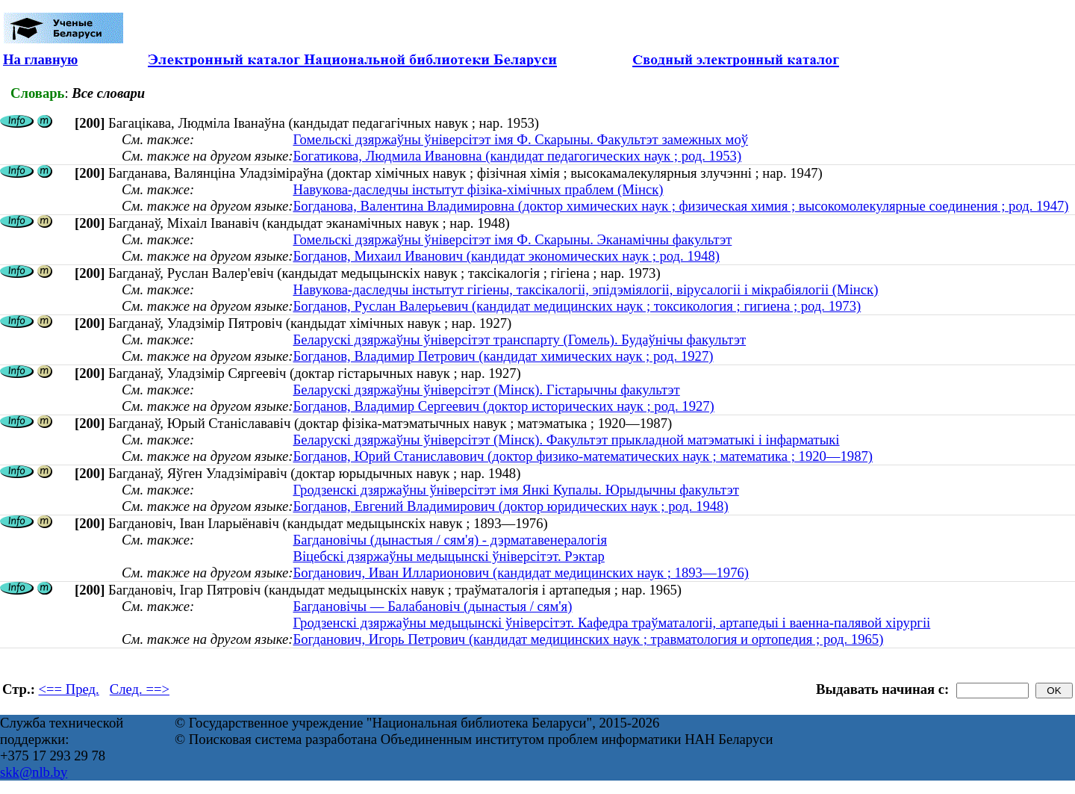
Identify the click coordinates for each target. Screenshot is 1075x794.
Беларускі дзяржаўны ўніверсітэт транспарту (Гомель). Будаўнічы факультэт (519, 339)
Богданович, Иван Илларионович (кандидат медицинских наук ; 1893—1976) (521, 572)
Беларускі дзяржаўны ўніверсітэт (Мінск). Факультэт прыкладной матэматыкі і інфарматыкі (566, 439)
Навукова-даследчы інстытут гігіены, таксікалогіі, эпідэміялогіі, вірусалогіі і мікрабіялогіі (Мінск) (585, 289)
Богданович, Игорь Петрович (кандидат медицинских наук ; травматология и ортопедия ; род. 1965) (588, 639)
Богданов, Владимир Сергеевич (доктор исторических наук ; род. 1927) (503, 406)
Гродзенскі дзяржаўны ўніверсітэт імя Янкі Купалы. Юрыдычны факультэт (515, 489)
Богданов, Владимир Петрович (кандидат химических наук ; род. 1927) (503, 356)
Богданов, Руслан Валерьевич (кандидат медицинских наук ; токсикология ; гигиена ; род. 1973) (577, 306)
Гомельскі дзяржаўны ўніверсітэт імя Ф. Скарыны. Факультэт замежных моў (520, 139)
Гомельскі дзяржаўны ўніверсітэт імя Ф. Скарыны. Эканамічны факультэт (512, 239)
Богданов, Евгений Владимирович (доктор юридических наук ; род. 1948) (510, 506)
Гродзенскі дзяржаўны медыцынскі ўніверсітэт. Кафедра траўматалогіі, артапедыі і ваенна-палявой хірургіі (611, 622)
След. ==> (139, 689)
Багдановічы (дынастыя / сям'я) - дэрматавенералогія (450, 540)
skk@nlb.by (33, 772)
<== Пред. (69, 689)
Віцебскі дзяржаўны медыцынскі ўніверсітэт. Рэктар (448, 556)
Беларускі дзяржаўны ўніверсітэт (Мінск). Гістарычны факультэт (486, 389)
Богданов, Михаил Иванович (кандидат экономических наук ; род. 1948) (506, 256)
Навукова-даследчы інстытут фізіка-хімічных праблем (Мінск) (478, 189)
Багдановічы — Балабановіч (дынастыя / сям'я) (432, 606)
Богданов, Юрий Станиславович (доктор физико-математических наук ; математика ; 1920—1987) (583, 456)
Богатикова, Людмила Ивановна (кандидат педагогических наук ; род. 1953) (517, 156)
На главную (40, 59)
